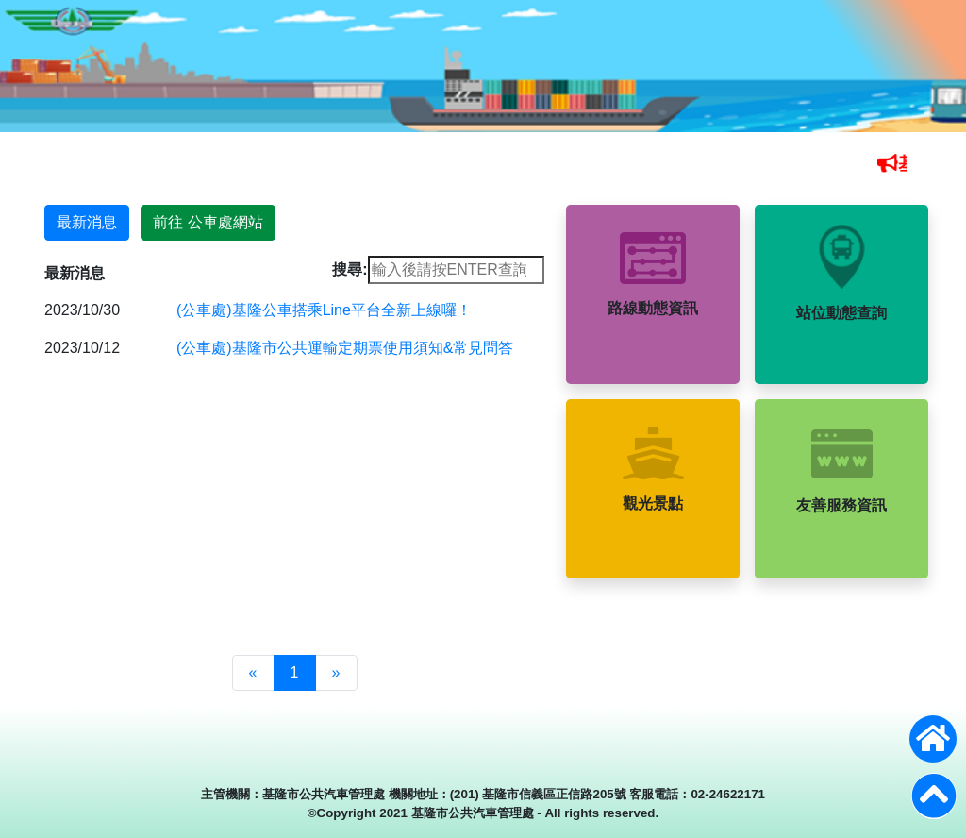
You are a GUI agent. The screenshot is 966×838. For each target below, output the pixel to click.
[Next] (336, 673)
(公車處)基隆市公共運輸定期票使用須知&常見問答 (344, 348)
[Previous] (253, 673)
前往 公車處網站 (207, 222)
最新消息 (87, 222)
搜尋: (349, 269)
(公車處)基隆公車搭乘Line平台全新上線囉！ (324, 310)
